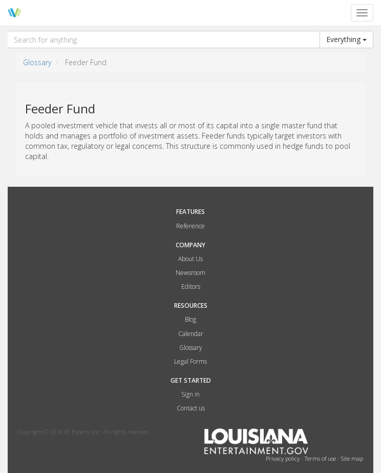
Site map (352, 458)
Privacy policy (283, 458)
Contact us (191, 408)
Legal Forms (190, 361)
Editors (190, 286)
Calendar (190, 333)
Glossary (37, 62)
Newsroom (190, 272)
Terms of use (321, 458)
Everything (346, 39)
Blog (190, 319)
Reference (190, 226)
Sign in (190, 394)
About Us (190, 258)
